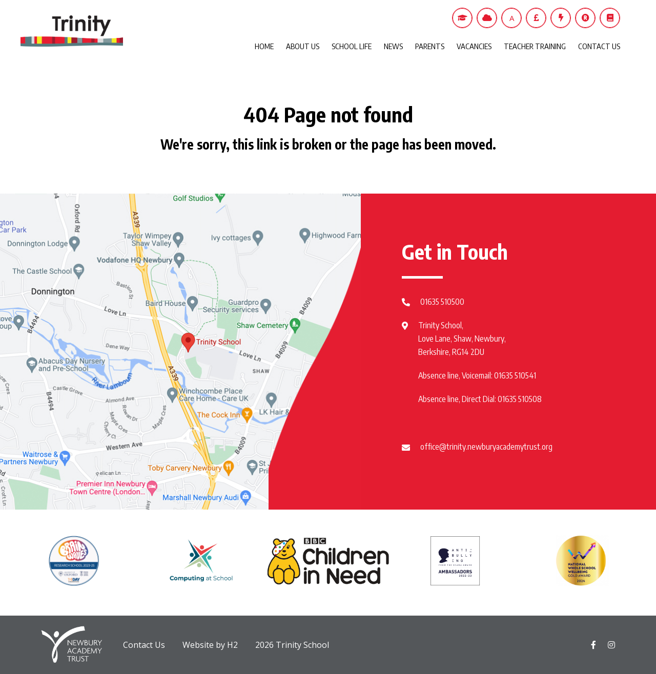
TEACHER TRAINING (535, 46)
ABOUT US (302, 46)
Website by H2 (210, 644)
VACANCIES (474, 46)
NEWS (393, 46)
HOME (264, 46)
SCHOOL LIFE (352, 46)
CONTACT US (599, 46)
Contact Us (144, 644)
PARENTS (429, 46)
